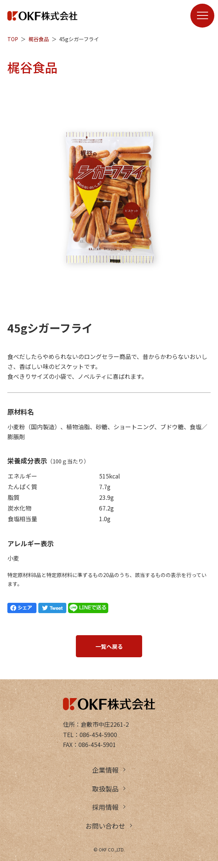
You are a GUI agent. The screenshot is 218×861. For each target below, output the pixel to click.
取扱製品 (105, 788)
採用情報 (105, 807)
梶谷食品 (38, 39)
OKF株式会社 (42, 16)
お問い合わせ (105, 825)
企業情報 (105, 770)
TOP (12, 39)
